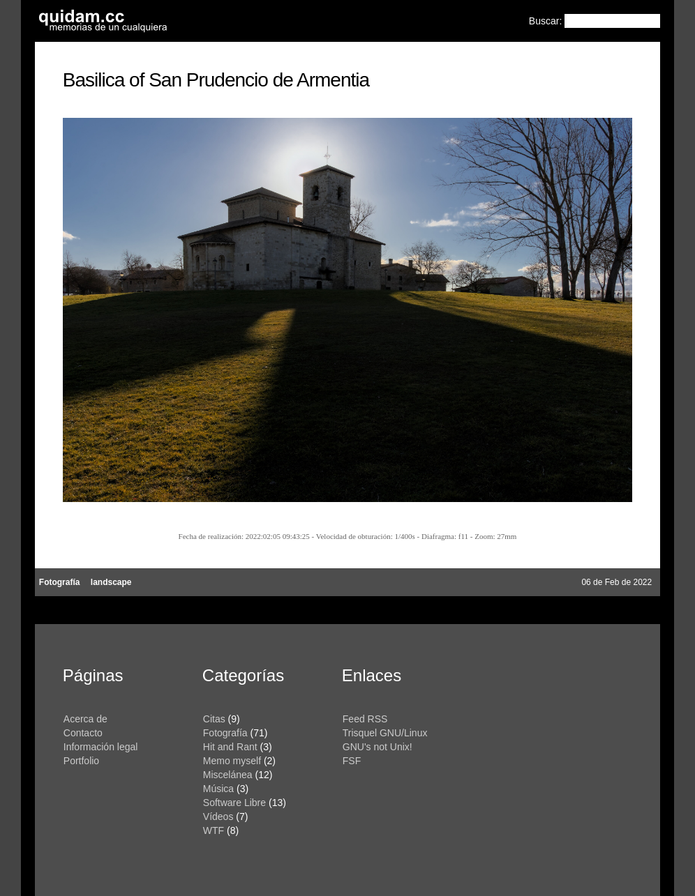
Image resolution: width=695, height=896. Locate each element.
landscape (111, 582)
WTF (213, 830)
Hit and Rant (230, 746)
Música (218, 788)
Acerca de (85, 718)
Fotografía (59, 582)
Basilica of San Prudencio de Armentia (216, 80)
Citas (214, 718)
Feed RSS (365, 718)
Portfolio (81, 760)
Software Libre (234, 802)
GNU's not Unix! (377, 746)
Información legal (100, 746)
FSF (352, 760)
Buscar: (547, 20)
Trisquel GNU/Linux (385, 732)
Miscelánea (228, 774)
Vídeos (218, 816)
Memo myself (232, 760)
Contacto (83, 732)
